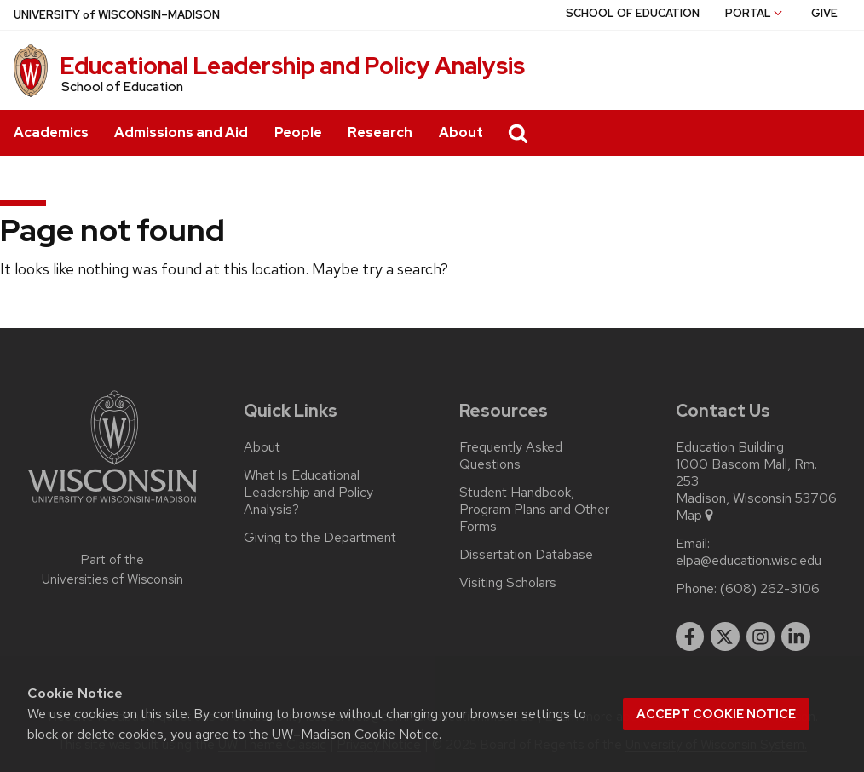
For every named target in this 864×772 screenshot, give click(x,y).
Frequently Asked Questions (510, 456)
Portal (755, 13)
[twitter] (725, 636)
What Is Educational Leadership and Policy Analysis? (308, 492)
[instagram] (760, 636)
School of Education (633, 13)
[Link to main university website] (112, 506)
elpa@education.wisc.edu (748, 560)
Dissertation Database (526, 554)
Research (380, 132)
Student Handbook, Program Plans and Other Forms (534, 509)
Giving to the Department (320, 537)
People (298, 132)
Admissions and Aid (181, 132)
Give (824, 13)
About (461, 132)
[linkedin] (795, 636)
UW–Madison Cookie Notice (355, 734)
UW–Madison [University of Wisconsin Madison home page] (117, 15)
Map (696, 515)
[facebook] (690, 636)
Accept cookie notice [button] (716, 714)
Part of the (112, 569)
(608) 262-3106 (770, 588)
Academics (51, 132)
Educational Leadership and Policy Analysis (292, 65)
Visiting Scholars (507, 582)
